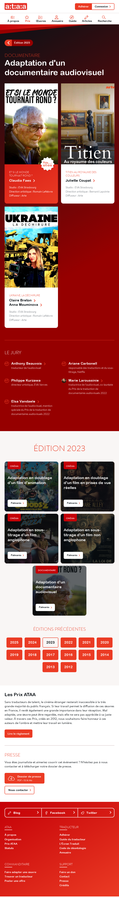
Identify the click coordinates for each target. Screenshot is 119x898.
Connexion (103, 6)
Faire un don (67, 873)
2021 (87, 643)
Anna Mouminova (26, 305)
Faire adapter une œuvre (20, 873)
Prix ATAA (11, 845)
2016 (68, 656)
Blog (23, 814)
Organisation (13, 840)
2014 (105, 656)
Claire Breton (22, 300)
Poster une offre (15, 882)
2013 (50, 669)
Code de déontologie (73, 849)
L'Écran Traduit (69, 845)
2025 (14, 643)
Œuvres (41, 19)
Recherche (105, 19)
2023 (50, 643)
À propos (13, 19)
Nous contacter (19, 791)
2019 (14, 656)
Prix (27, 19)
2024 (32, 643)
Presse (64, 882)
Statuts (9, 849)
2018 (32, 656)
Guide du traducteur (72, 840)
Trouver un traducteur (19, 878)
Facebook (60, 814)
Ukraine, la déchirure (24, 295)
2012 (68, 669)
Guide (72, 19)
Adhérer (83, 6)
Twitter (96, 814)
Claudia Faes (22, 181)
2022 (68, 643)
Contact (64, 878)
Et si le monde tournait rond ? (20, 174)
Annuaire (57, 19)
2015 (87, 656)
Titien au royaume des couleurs (81, 174)
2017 (50, 656)
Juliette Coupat (80, 181)
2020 (105, 643)
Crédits (64, 886)
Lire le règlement (18, 735)
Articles (87, 19)
